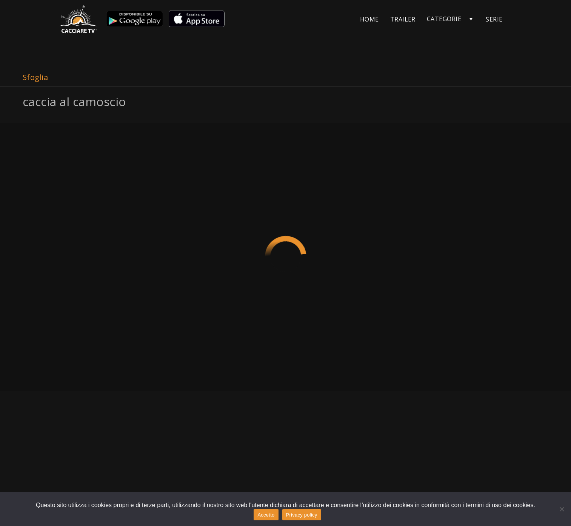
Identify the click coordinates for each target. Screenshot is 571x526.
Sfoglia (35, 77)
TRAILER (403, 19)
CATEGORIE (444, 19)
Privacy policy (301, 515)
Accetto (265, 515)
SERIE (494, 19)
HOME (369, 19)
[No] (561, 509)
